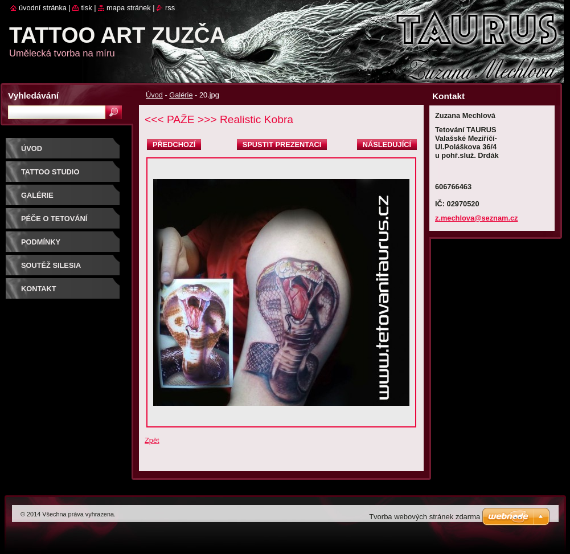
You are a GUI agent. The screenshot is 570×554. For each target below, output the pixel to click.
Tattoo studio (50, 172)
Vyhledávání (33, 95)
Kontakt (38, 288)
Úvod (154, 95)
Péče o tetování (54, 218)
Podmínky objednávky (46, 246)
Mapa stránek (128, 7)
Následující (387, 144)
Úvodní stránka (43, 7)
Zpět (152, 440)
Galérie (180, 95)
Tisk (86, 7)
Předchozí (174, 144)
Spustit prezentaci (282, 144)
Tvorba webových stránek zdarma (424, 516)
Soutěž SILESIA (51, 265)
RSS (170, 7)
